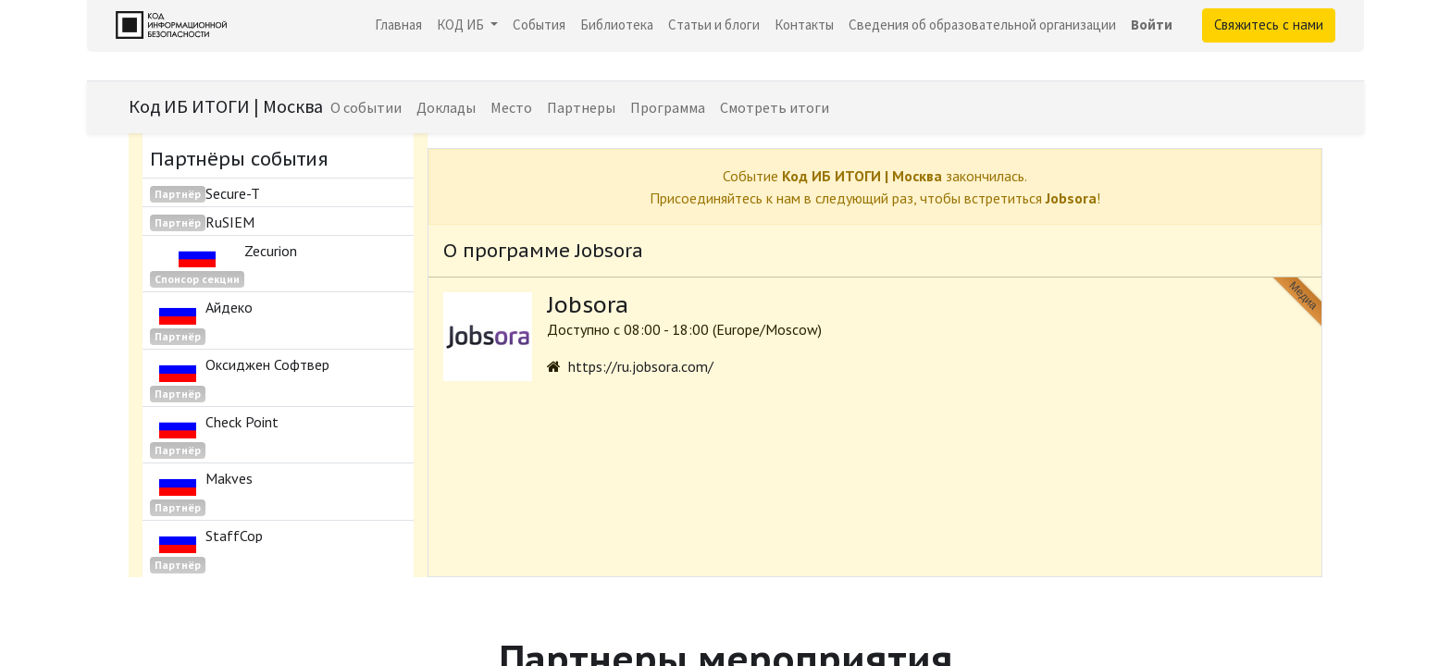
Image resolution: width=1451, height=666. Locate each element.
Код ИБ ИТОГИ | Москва (226, 105)
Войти (1151, 24)
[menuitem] (398, 25)
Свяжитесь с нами (1268, 24)
